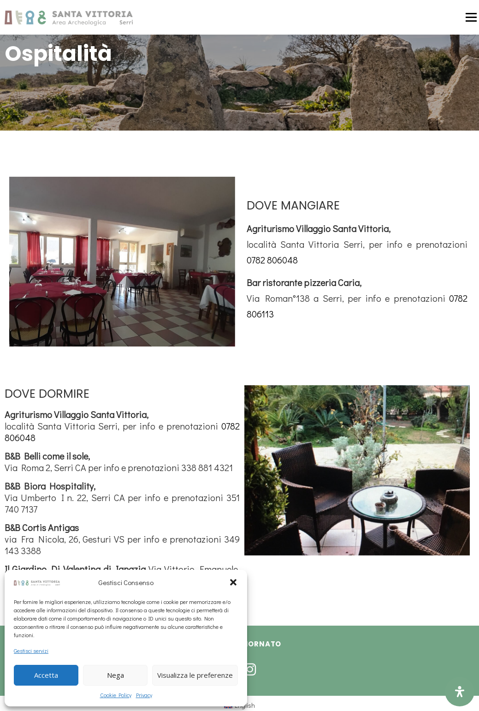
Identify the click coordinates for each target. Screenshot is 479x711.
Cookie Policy (115, 695)
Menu (471, 17)
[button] (233, 582)
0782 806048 (272, 260)
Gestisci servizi (31, 650)
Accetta (46, 675)
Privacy (144, 695)
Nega (115, 675)
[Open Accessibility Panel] (459, 691)
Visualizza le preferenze (195, 675)
